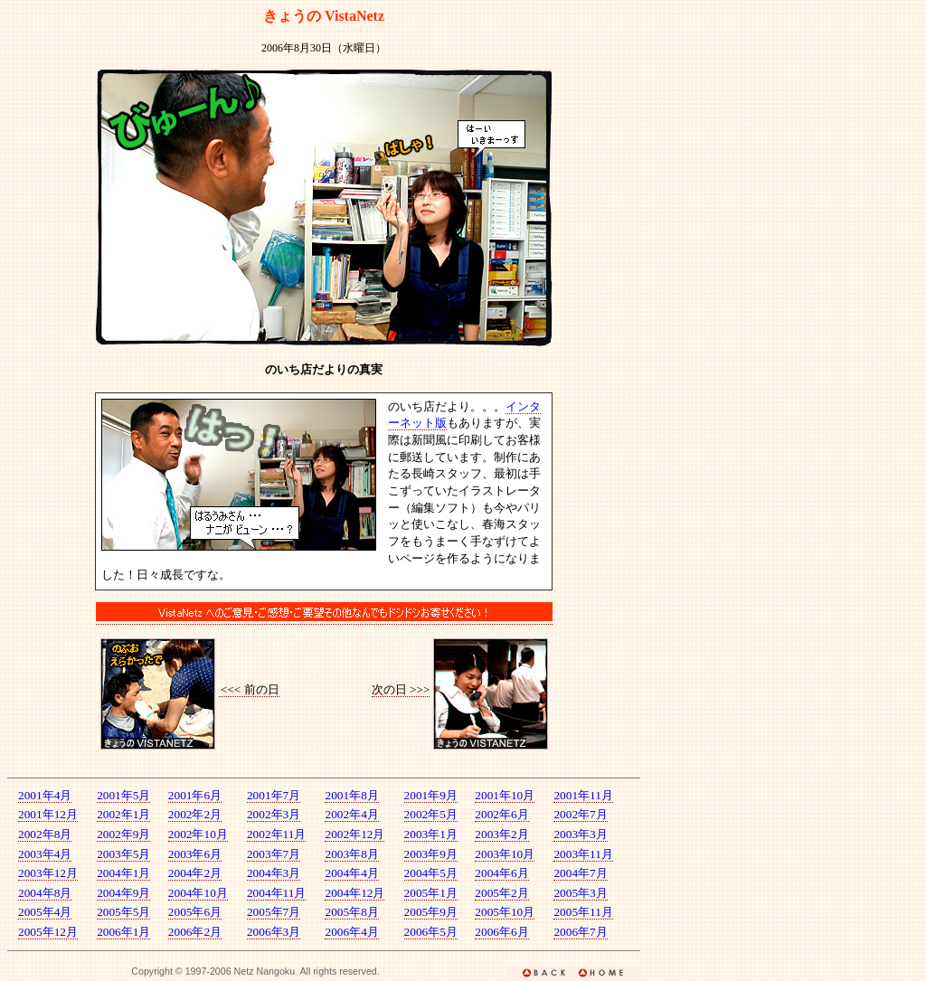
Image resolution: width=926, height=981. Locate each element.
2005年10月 (504, 912)
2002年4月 (351, 814)
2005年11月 (583, 912)
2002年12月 (354, 834)
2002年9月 (123, 834)
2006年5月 (431, 932)
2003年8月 (351, 854)
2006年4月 (351, 932)
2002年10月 (198, 834)
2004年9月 (123, 893)
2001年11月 (583, 795)
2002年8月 (44, 834)
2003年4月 (44, 854)
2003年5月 (123, 854)
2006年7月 (580, 932)
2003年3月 (580, 834)
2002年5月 (431, 814)
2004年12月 (354, 893)
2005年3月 (580, 893)
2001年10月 (504, 795)
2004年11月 (277, 893)
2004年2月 (195, 873)
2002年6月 (501, 814)
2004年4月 (351, 873)
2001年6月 (195, 795)
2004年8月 (44, 893)
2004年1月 (123, 873)
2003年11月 (583, 854)
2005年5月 (123, 912)
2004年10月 (198, 893)
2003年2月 (501, 834)
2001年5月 (123, 795)
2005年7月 (273, 912)
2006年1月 (123, 932)
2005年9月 (431, 912)
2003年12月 (48, 873)
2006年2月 (195, 932)
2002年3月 (273, 814)
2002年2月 (195, 814)
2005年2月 (501, 893)
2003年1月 (431, 834)
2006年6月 (501, 932)
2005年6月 (195, 912)
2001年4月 (44, 795)
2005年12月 (48, 932)
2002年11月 (277, 834)
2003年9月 (431, 854)
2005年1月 (431, 893)
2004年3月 (273, 873)
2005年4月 (44, 912)
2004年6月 (501, 873)
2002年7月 (580, 814)
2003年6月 (195, 854)
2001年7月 (273, 795)
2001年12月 (48, 814)
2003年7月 (273, 854)
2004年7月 (580, 873)
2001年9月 (431, 795)
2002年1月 (123, 814)
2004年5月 (431, 873)
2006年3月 (273, 932)
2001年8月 (351, 795)
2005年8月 (351, 912)
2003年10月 (504, 854)
